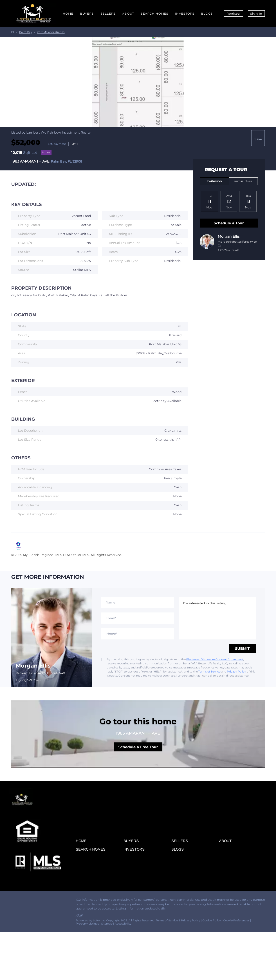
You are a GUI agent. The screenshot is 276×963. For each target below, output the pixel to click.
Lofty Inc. (99, 920)
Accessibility (123, 923)
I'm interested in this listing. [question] (217, 618)
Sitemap (106, 923)
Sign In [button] (256, 13)
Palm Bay (25, 32)
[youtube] (48, 901)
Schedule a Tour (229, 223)
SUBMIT (242, 648)
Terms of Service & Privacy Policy (178, 920)
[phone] (137, 633)
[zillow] (30, 901)
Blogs (207, 13)
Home (68, 13)
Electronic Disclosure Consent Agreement (214, 659)
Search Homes (154, 13)
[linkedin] (21, 901)
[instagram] (39, 901)
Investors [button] (184, 13)
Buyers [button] (87, 13)
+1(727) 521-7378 (228, 250)
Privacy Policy (236, 671)
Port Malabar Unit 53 (51, 32)
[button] (82, 842)
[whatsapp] (57, 901)
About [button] (128, 13)
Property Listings (87, 923)
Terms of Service (209, 671)
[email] (137, 618)
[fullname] (137, 602)
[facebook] (12, 901)
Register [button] (234, 13)
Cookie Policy (211, 920)
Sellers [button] (108, 13)
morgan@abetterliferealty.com (237, 243)
